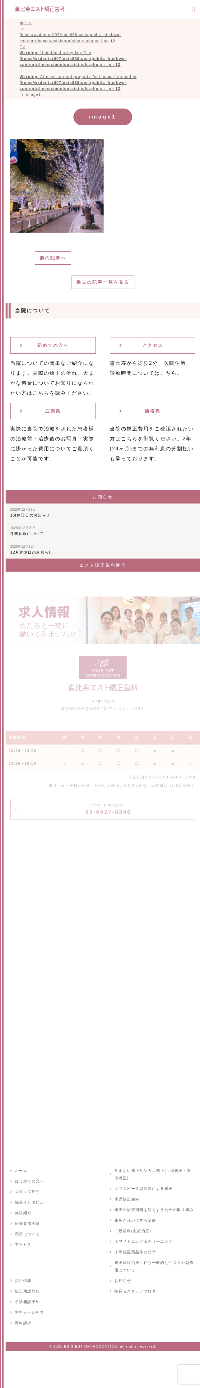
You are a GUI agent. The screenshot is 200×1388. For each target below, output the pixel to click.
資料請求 (23, 1323)
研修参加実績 (27, 1223)
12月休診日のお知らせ (31, 550)
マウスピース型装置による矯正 (143, 1188)
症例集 (53, 410)
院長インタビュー (31, 1202)
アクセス (152, 345)
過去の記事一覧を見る (103, 282)
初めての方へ (53, 345)
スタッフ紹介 (27, 1192)
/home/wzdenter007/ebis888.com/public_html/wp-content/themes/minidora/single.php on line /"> (78, 62)
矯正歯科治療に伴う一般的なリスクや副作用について (154, 1266)
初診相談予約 (27, 1302)
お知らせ (122, 1281)
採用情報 (23, 1281)
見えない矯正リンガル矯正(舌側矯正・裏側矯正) (152, 1174)
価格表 (152, 410)
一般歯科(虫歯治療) (132, 1231)
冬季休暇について (27, 531)
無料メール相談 (29, 1312)
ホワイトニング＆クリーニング (143, 1241)
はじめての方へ (29, 1181)
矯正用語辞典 (27, 1291)
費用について (27, 1234)
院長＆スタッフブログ (135, 1291)
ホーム (21, 1170)
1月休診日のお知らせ (30, 513)
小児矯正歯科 (126, 1199)
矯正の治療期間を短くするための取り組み (154, 1210)
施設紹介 (23, 1213)
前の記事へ (53, 257)
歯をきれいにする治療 (135, 1220)
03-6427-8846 (108, 809)
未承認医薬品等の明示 (135, 1252)
